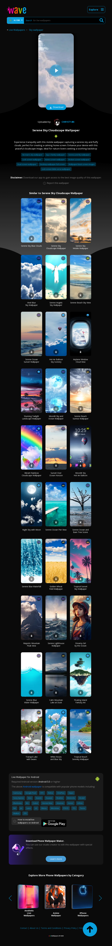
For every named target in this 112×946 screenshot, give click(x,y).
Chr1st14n (63, 121)
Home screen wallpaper (55, 159)
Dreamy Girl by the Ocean (80, 644)
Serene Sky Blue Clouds (31, 246)
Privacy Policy (70, 928)
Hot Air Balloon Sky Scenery (56, 360)
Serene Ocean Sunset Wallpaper (31, 360)
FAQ (81, 928)
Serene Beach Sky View (80, 302)
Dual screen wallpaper (27, 164)
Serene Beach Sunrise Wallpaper (80, 417)
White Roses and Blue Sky (56, 758)
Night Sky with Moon (31, 529)
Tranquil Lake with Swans (32, 758)
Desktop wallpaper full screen (52, 164)
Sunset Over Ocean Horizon (56, 474)
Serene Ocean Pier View (56, 529)
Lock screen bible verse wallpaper (56, 169)
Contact (23, 928)
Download (56, 107)
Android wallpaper (32, 786)
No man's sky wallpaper (32, 155)
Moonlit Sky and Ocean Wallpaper (56, 417)
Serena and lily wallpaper (79, 155)
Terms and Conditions (51, 928)
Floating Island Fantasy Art (80, 701)
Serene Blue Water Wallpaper (31, 701)
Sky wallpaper (36, 29)
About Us (34, 928)
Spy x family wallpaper (55, 155)
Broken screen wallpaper (78, 159)
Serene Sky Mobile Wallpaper (80, 247)
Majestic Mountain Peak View (31, 644)
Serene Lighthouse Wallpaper (56, 644)
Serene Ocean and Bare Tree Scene (80, 530)
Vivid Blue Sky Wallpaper (31, 303)
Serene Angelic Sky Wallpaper (56, 303)
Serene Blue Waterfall (31, 586)
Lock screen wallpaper (32, 159)
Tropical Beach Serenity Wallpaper (80, 758)
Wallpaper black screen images (82, 164)
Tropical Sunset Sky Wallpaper (80, 587)
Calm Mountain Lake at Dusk (56, 701)
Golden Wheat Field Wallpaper (56, 587)
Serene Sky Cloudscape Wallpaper (56, 247)
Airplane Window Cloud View (80, 360)
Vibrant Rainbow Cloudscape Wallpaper (31, 474)
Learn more (56, 858)
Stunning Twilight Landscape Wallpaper (31, 417)
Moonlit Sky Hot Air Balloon (80, 474)
